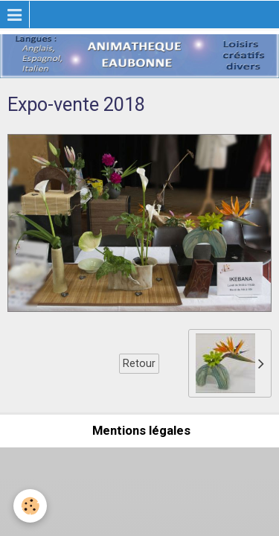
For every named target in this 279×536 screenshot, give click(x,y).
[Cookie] (30, 506)
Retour (139, 363)
